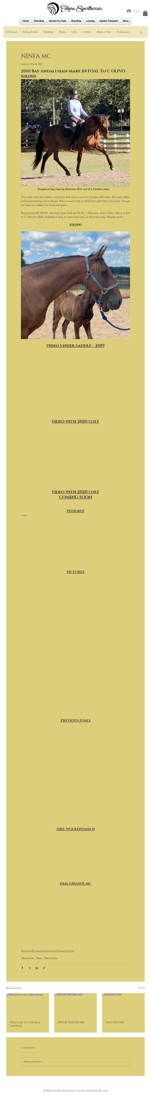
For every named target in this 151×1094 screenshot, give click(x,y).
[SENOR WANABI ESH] (75, 1005)
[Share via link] (44, 968)
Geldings (48, 31)
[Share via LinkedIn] (36, 968)
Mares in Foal (104, 31)
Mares (62, 31)
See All (141, 987)
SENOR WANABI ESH (71, 1022)
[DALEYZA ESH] (123, 1005)
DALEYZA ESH (115, 1022)
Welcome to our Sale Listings (25, 1024)
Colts (74, 31)
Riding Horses (30, 31)
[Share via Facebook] (22, 968)
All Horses (11, 31)
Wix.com (103, 1090)
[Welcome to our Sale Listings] (27, 1005)
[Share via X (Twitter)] (29, 968)
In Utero (87, 31)
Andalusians (123, 31)
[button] (145, 13)
